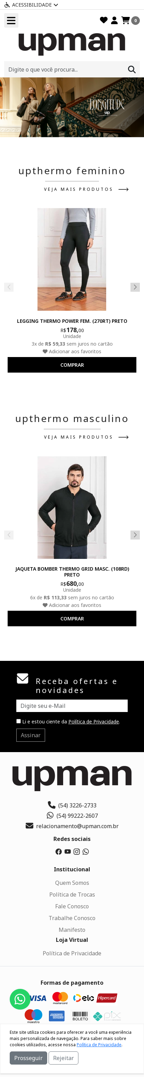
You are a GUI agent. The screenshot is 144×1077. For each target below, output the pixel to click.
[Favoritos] (104, 20)
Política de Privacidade (93, 721)
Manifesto (72, 930)
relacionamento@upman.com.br (72, 826)
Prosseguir (28, 1058)
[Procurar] (132, 69)
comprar (72, 365)
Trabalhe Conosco (72, 918)
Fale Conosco (72, 906)
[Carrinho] (130, 20)
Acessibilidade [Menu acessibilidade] (31, 4)
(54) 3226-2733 (72, 805)
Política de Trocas (72, 894)
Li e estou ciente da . (68, 721)
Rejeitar (63, 1058)
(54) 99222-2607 (72, 816)
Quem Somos (72, 883)
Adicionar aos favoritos (72, 351)
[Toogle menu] (11, 20)
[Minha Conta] (114, 20)
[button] (64, 129)
